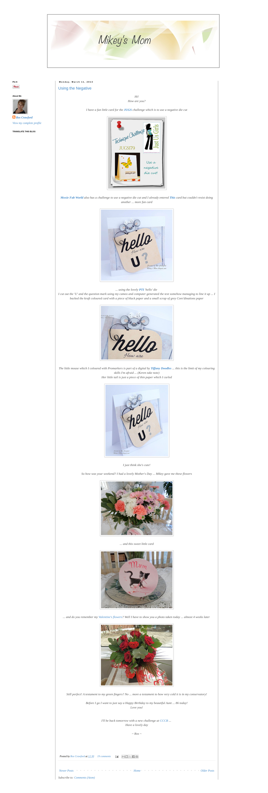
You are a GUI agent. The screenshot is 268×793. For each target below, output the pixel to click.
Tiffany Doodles (161, 368)
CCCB (164, 720)
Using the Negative (74, 88)
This (173, 197)
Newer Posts (66, 770)
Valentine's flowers (110, 617)
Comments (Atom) (84, 777)
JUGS (128, 110)
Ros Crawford (77, 756)
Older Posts (207, 770)
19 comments (104, 756)
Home (137, 770)
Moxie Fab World (72, 197)
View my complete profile (27, 123)
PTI (141, 289)
